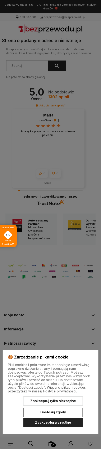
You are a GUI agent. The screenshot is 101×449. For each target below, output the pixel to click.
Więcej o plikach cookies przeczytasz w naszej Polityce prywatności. (47, 389)
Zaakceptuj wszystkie (53, 422)
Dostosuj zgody (53, 412)
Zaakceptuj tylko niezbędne (53, 401)
